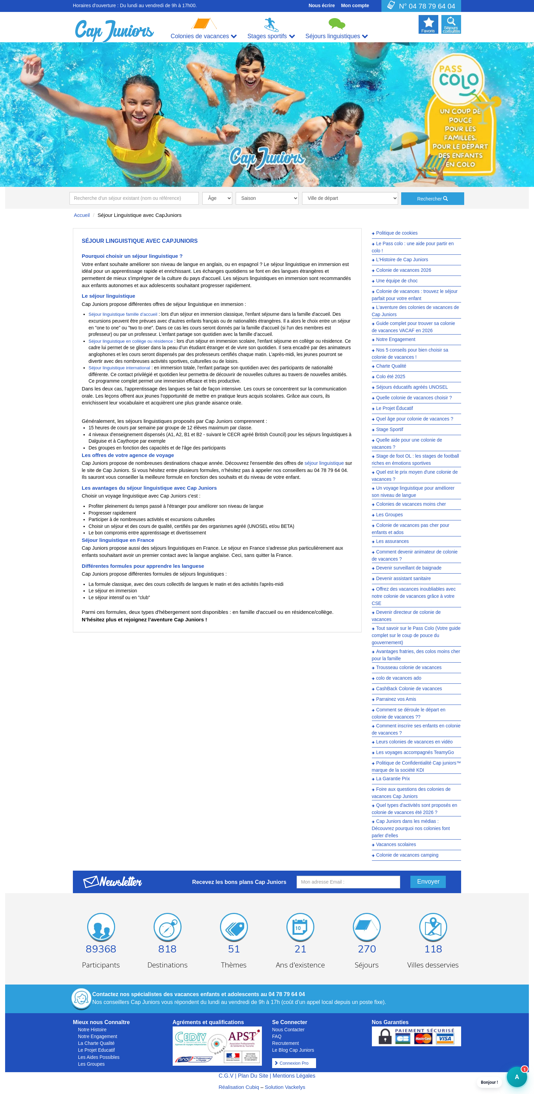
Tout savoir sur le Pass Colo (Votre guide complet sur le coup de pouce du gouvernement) (416, 635)
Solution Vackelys (285, 1087)
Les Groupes (389, 514)
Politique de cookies (397, 233)
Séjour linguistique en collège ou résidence (131, 341)
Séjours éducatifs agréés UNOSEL (412, 387)
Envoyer (428, 881)
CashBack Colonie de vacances (409, 688)
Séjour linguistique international (119, 367)
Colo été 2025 (390, 376)
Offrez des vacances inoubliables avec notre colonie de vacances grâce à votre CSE (414, 596)
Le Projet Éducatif (394, 408)
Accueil (82, 215)
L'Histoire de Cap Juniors (402, 259)
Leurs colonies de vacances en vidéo (414, 741)
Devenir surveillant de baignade (409, 568)
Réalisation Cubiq (239, 1087)
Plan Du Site (253, 1076)
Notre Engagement (395, 339)
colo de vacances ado (399, 678)
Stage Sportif (389, 429)
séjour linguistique (324, 463)
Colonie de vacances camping (407, 855)
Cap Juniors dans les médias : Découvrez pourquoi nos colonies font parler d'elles (411, 829)
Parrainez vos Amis (396, 699)
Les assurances (392, 541)
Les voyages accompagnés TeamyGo (415, 752)
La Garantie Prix (393, 779)
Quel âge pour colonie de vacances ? (414, 419)
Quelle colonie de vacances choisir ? (414, 397)
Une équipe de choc (397, 280)
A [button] (513, 1080)
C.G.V (226, 1076)
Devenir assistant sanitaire (403, 578)
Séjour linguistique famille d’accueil (123, 314)
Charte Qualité (391, 366)
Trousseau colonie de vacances (409, 667)
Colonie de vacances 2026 (403, 270)
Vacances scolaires (396, 844)
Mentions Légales (294, 1076)
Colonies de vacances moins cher (411, 504)
